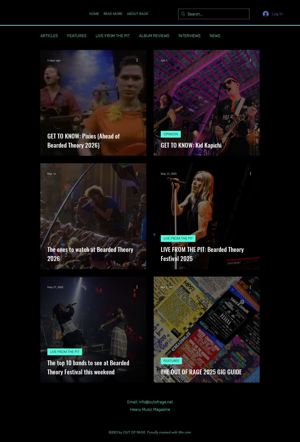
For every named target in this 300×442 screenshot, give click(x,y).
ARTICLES (49, 35)
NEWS (215, 35)
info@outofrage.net (156, 402)
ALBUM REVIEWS (154, 35)
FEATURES (76, 35)
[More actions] (138, 60)
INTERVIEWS (189, 35)
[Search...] (213, 14)
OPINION (171, 134)
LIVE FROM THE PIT (113, 35)
